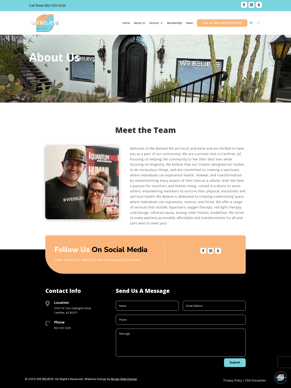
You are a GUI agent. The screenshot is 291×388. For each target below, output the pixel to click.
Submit (235, 362)
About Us (139, 23)
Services (154, 23)
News (189, 23)
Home (126, 23)
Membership (174, 23)
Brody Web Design (124, 379)
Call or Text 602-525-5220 (222, 23)
